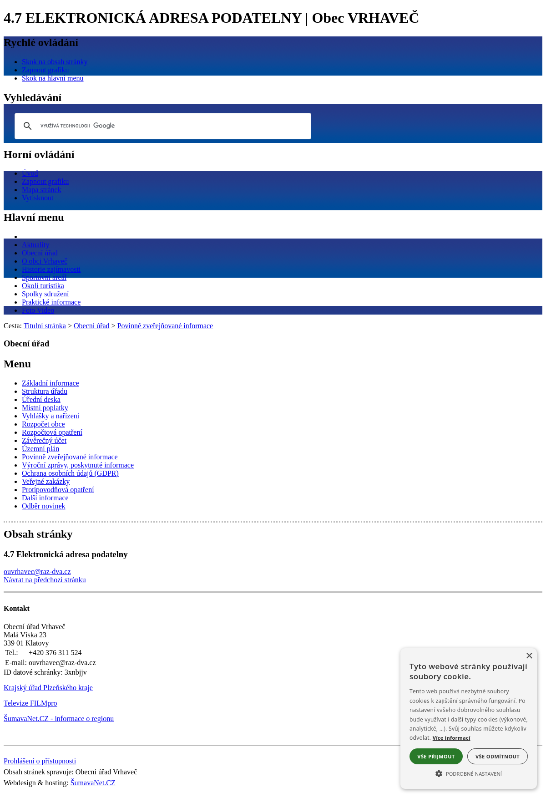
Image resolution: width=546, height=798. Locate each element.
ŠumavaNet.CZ (93, 783)
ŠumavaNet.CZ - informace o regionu (59, 718)
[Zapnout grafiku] (45, 70)
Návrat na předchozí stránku (45, 580)
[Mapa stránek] (41, 189)
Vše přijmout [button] (436, 756)
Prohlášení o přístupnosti (40, 761)
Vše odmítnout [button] (497, 756)
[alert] (468, 718)
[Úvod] (30, 173)
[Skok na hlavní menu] (53, 78)
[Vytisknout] (37, 198)
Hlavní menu (34, 217)
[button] (469, 773)
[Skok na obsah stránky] (54, 62)
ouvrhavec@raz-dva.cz (37, 571)
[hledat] (161, 126)
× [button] (529, 656)
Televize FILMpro (30, 703)
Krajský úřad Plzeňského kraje (48, 687)
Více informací (451, 737)
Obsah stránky (38, 534)
